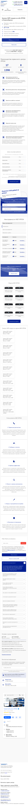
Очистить (23, 503)
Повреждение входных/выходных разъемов (7, 252)
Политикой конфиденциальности (14, 631)
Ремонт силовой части (6, 166)
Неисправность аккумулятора (5, 241)
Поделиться (2, 781)
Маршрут (7, 677)
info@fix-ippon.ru (5, 757)
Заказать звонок (14, 273)
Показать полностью (6, 614)
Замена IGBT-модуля (5, 163)
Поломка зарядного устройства (6, 245)
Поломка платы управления (5, 256)
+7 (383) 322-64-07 (18, 1)
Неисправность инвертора (7, 248)
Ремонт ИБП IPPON (5, 738)
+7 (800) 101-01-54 (18, 4)
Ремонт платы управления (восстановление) (6, 170)
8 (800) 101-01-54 (5, 753)
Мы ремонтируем (6, 9)
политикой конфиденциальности (19, 211)
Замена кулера (4, 160)
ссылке (6, 732)
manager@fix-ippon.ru (6, 760)
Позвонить (20, 9)
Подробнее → (22, 240)
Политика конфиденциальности (14, 790)
